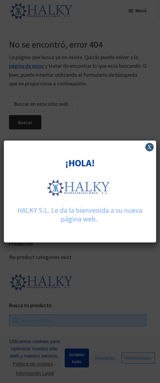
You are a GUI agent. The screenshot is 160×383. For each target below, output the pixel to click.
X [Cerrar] (149, 147)
